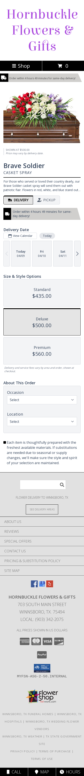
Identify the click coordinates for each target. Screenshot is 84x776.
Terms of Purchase (55, 751)
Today (47, 236)
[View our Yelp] (49, 585)
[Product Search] (43, 484)
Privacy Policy (22, 751)
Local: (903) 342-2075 (42, 619)
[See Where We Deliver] (42, 509)
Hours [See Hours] (70, 772)
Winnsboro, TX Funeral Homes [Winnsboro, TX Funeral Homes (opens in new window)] (28, 714)
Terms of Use (42, 759)
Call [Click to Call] (14, 772)
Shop (21, 65)
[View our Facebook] (34, 585)
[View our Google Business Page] (42, 585)
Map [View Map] (42, 772)
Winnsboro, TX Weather (22, 736)
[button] (42, 668)
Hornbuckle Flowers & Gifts (42, 30)
